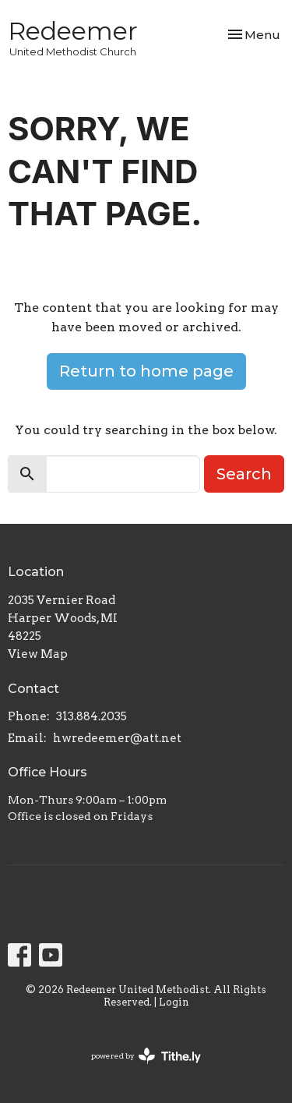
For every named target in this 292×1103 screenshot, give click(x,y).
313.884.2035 (91, 716)
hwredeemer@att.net (117, 738)
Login (174, 1002)
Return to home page (146, 371)
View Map (38, 654)
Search (244, 474)
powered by (146, 1055)
